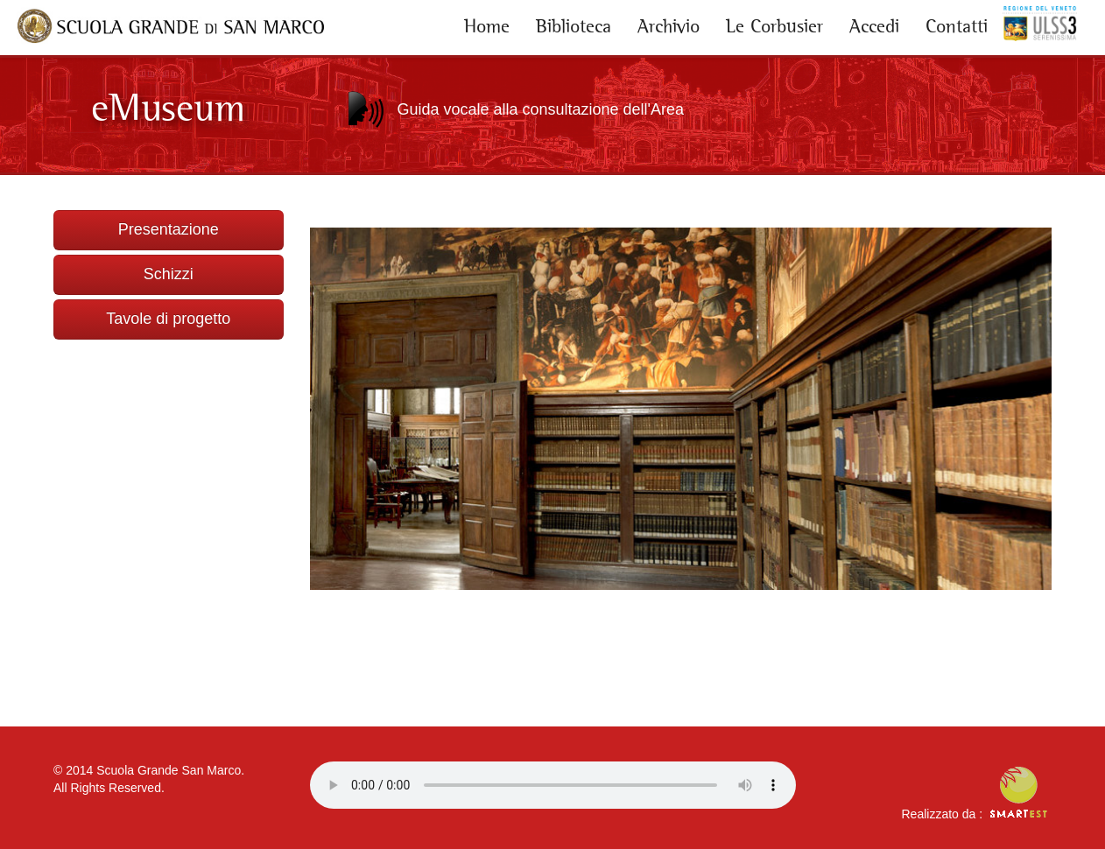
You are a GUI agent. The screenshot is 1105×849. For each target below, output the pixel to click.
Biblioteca (573, 26)
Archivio (668, 26)
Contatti (957, 26)
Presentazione (168, 229)
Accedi (874, 26)
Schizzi (169, 274)
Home (487, 26)
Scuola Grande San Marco (168, 770)
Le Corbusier (774, 26)
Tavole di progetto (168, 318)
